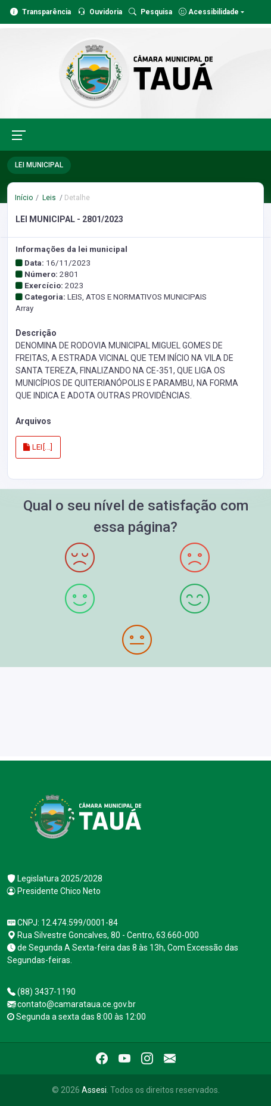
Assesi (94, 1090)
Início (24, 198)
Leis (48, 198)
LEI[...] (38, 447)
